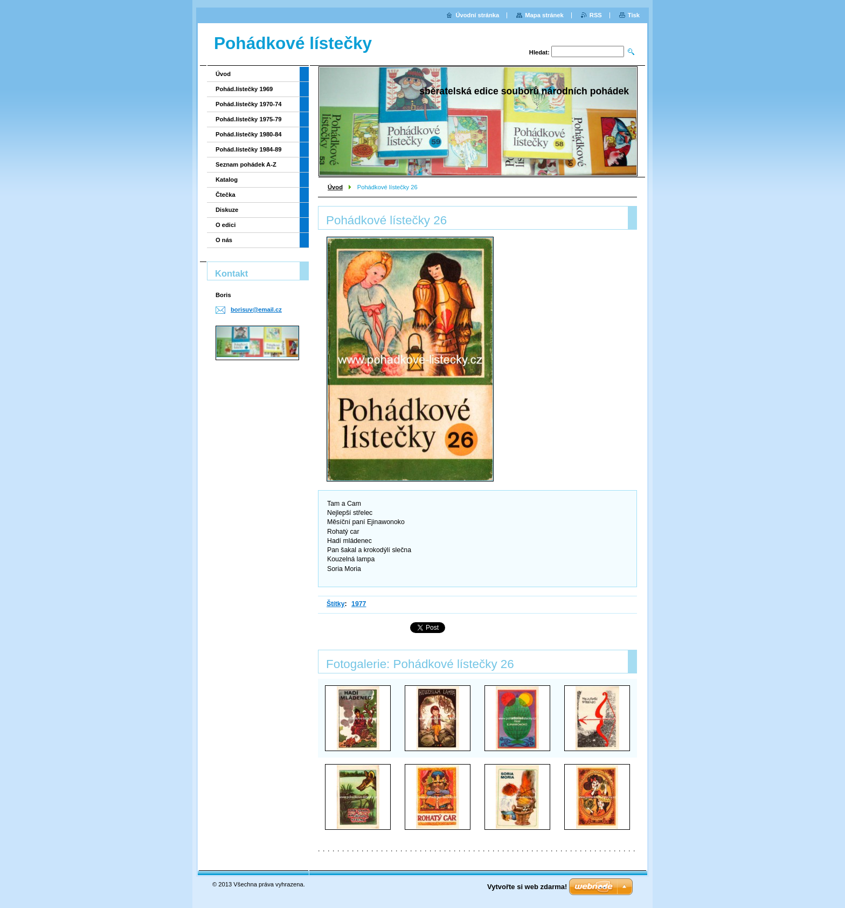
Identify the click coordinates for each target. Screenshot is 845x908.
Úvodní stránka (477, 15)
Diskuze (227, 210)
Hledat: (539, 52)
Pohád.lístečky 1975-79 (249, 119)
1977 (358, 604)
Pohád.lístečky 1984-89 (249, 149)
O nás (224, 240)
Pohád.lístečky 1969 (244, 89)
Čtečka (226, 194)
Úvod (335, 187)
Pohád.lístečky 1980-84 (249, 134)
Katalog (227, 179)
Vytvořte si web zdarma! (527, 887)
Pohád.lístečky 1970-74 (249, 104)
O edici (226, 225)
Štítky (336, 604)
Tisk (634, 15)
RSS (596, 15)
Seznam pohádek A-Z (246, 164)
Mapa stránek (544, 15)
